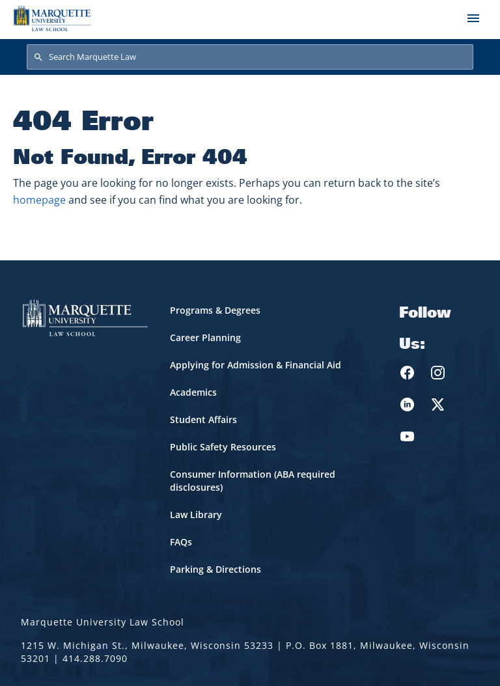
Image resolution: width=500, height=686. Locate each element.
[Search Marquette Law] (250, 57)
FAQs (181, 542)
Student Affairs (203, 419)
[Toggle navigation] (473, 18)
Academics (193, 392)
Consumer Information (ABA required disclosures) (252, 480)
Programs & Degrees (215, 310)
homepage (39, 200)
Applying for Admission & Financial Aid (255, 365)
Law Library (196, 514)
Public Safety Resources (223, 447)
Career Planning (205, 337)
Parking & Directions (215, 569)
